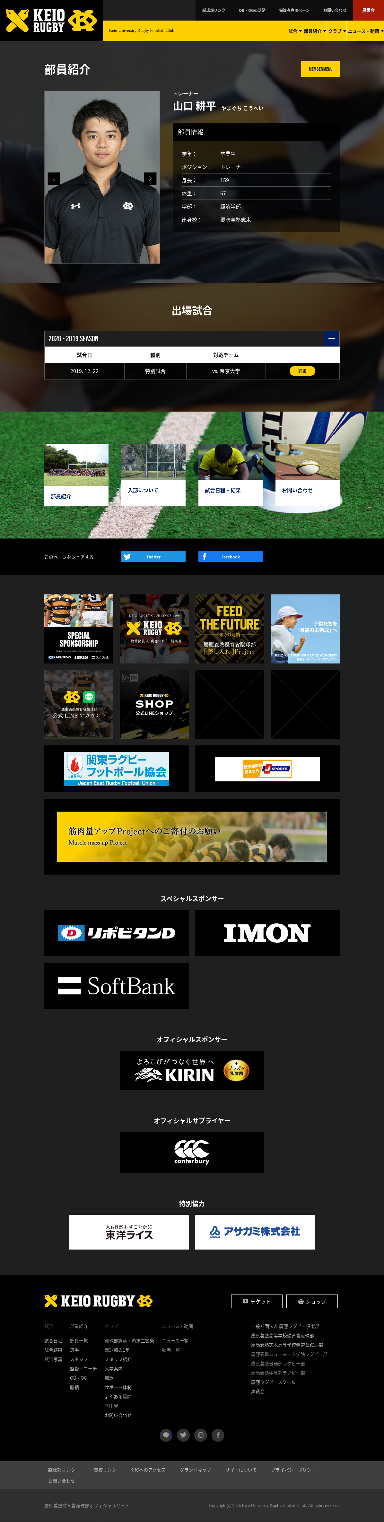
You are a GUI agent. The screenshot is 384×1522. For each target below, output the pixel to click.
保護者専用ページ (312, 10)
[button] (150, 178)
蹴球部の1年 (117, 1350)
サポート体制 (118, 1387)
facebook (218, 1435)
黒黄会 (370, 10)
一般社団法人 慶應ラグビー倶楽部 (285, 1326)
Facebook (231, 557)
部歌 (109, 1378)
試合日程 (53, 1341)
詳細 (302, 371)
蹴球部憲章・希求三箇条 (129, 1341)
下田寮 (111, 1406)
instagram (200, 1435)
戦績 (74, 1387)
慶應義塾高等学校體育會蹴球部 (282, 1335)
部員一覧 (79, 1341)
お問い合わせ (343, 10)
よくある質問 (118, 1396)
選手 (74, 1350)
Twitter (153, 557)
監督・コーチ (83, 1369)
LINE (171, 1433)
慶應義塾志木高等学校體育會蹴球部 (287, 1345)
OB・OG (78, 1378)
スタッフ (79, 1359)
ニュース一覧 (175, 1341)
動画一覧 (171, 1350)
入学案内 (114, 1369)
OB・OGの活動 (280, 10)
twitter (183, 1435)
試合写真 (53, 1359)
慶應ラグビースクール (273, 1382)
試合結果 (53, 1350)
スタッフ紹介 (118, 1359)
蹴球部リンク (251, 10)
